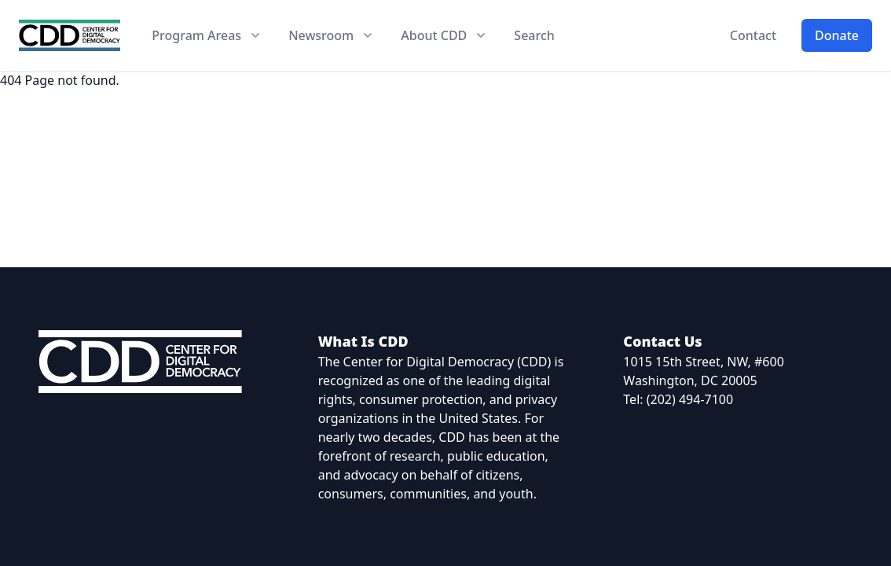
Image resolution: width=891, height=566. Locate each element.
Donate (837, 35)
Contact (753, 35)
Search (534, 35)
